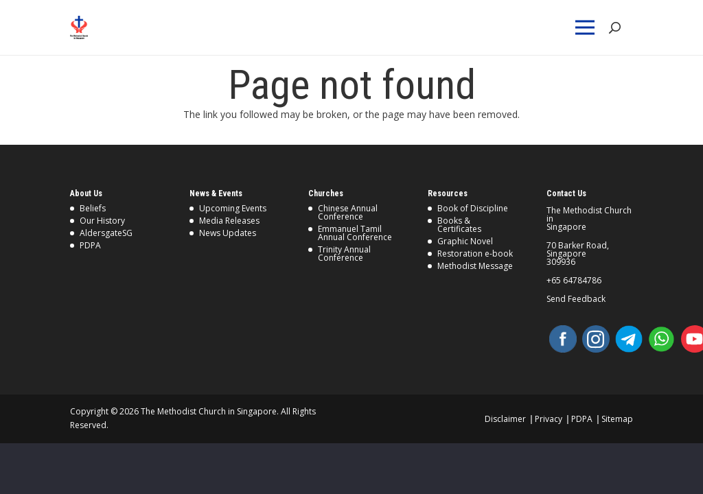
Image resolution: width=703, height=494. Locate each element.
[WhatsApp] (662, 339)
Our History (102, 220)
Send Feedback (576, 299)
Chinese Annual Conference (348, 212)
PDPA (90, 245)
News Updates (227, 233)
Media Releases (229, 220)
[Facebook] (563, 339)
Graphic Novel (465, 241)
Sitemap (617, 419)
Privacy (548, 419)
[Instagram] (596, 339)
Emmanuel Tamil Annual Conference (355, 233)
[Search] (614, 27)
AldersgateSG (106, 233)
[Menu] (587, 27)
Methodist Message (475, 266)
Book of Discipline (472, 208)
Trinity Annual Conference (344, 253)
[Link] (105, 27)
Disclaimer (505, 419)
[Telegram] (629, 339)
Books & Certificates (459, 225)
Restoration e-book (475, 253)
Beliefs (93, 208)
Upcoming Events (232, 208)
